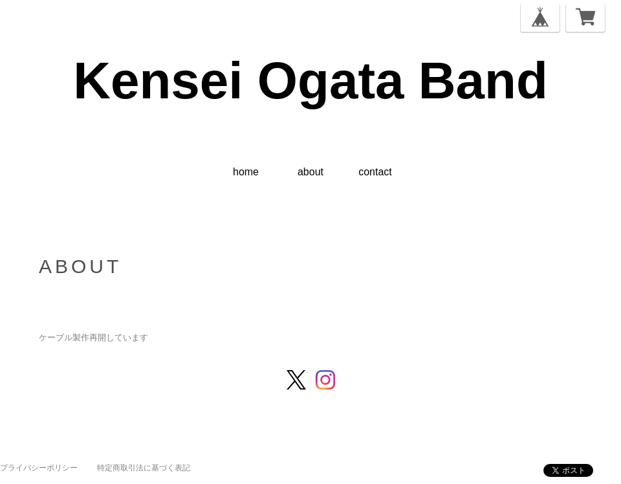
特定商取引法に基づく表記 (143, 467)
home (246, 171)
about (310, 171)
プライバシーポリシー (39, 467)
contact (375, 171)
